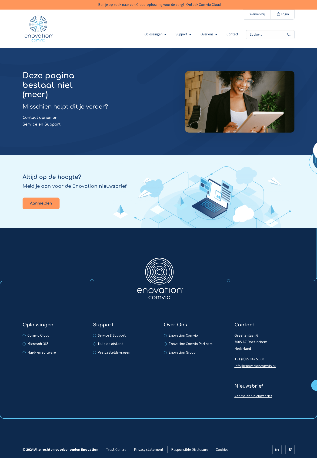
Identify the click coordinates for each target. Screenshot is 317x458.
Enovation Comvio (183, 335)
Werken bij (257, 14)
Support (183, 34)
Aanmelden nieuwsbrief (253, 396)
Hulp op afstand (110, 343)
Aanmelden (41, 203)
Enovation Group (182, 352)
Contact (232, 34)
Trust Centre (116, 449)
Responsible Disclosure (189, 449)
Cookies (222, 449)
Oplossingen (155, 34)
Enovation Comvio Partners (191, 343)
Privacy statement (149, 449)
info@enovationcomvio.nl (255, 366)
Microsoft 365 (38, 343)
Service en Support (41, 124)
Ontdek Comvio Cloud (203, 4)
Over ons (208, 34)
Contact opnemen (40, 118)
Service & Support (112, 335)
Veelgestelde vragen (114, 352)
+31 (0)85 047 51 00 (249, 359)
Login (283, 14)
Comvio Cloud (38, 335)
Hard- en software (41, 352)
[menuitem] (156, 34)
